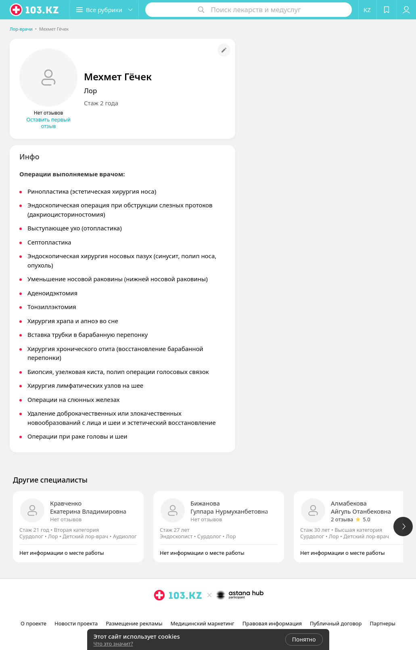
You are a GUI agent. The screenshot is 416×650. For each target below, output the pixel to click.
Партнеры (382, 623)
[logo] (35, 9)
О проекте (33, 623)
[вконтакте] (220, 613)
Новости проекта (76, 623)
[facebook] (209, 613)
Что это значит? (113, 643)
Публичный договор (336, 623)
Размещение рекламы (134, 623)
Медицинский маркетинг (202, 623)
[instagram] (198, 613)
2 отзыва (342, 519)
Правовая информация (272, 623)
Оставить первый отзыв (48, 122)
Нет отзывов (66, 519)
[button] (104, 9)
